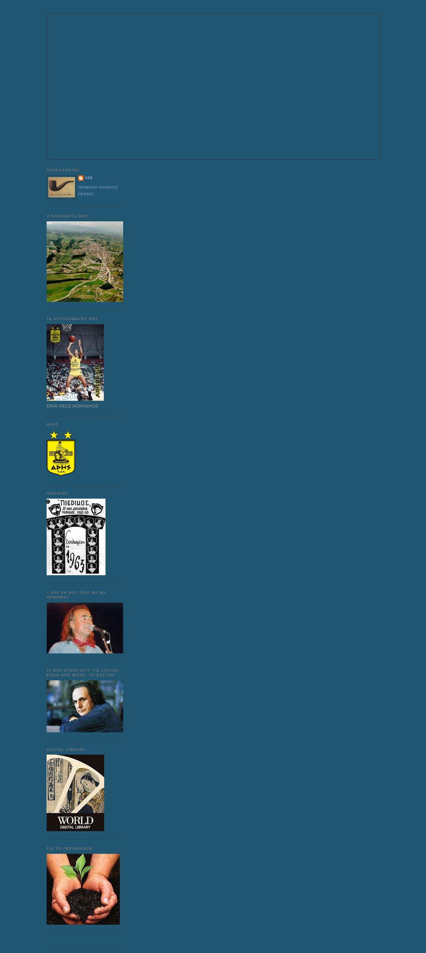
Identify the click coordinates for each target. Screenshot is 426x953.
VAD (89, 178)
